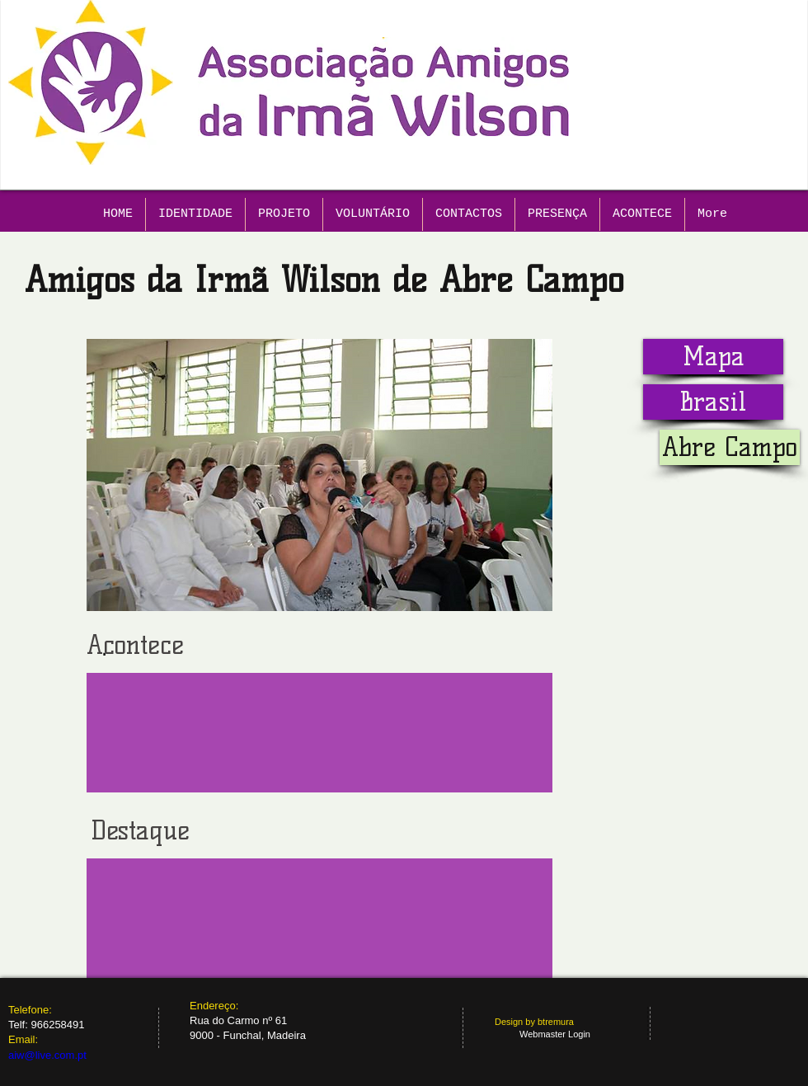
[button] (730, 447)
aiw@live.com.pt (47, 1055)
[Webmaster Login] (555, 1034)
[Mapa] (713, 356)
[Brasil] (713, 402)
